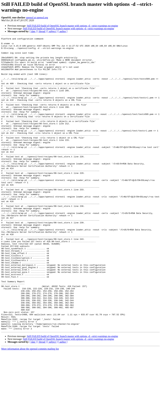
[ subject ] (52, 31)
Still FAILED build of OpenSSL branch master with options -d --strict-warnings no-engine (72, 25)
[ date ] (33, 31)
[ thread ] (42, 31)
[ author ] (62, 31)
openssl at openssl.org (37, 17)
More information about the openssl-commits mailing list (30, 407)
